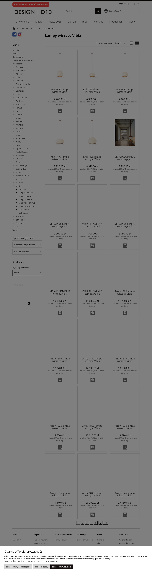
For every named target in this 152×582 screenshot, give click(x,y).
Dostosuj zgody (41, 567)
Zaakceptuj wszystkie (61, 567)
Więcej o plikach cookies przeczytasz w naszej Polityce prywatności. (31, 561)
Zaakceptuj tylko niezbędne (18, 567)
